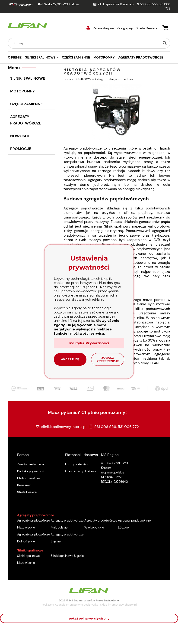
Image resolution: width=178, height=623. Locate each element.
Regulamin (24, 485)
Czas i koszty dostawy (80, 471)
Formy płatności (76, 464)
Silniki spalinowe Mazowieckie (28, 559)
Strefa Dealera (146, 28)
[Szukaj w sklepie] (84, 43)
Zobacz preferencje (108, 359)
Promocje (20, 148)
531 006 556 (149, 4)
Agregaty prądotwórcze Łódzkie (134, 524)
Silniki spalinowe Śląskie (67, 556)
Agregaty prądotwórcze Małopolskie (67, 524)
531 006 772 (128, 426)
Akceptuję (70, 359)
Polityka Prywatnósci (89, 343)
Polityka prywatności (31, 471)
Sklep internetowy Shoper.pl (118, 605)
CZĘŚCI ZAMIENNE (26, 103)
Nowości (19, 136)
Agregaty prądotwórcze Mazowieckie (33, 524)
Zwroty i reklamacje (30, 464)
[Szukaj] (164, 43)
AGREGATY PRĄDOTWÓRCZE (25, 120)
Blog (111, 79)
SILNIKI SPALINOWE (27, 78)
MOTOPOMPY (22, 91)
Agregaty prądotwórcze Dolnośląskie (33, 537)
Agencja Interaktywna (69, 605)
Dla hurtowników (28, 478)
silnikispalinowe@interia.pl (116, 4)
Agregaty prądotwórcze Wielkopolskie (100, 524)
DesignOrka (90, 605)
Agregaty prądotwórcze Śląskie (67, 537)
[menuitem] (16, 57)
